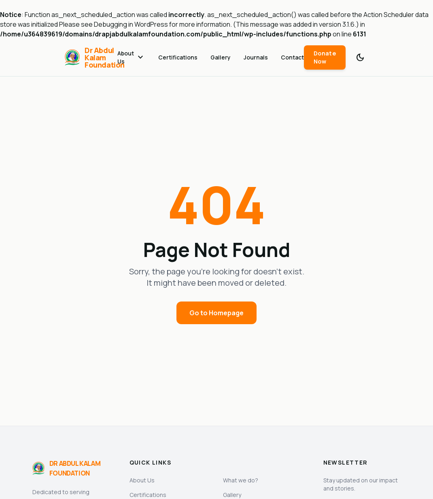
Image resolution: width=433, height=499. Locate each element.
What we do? (240, 480)
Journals (256, 57)
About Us (131, 57)
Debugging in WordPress (131, 24)
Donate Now (325, 57)
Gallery (220, 57)
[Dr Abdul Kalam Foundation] (91, 57)
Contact (292, 57)
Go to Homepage (216, 312)
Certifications (177, 57)
